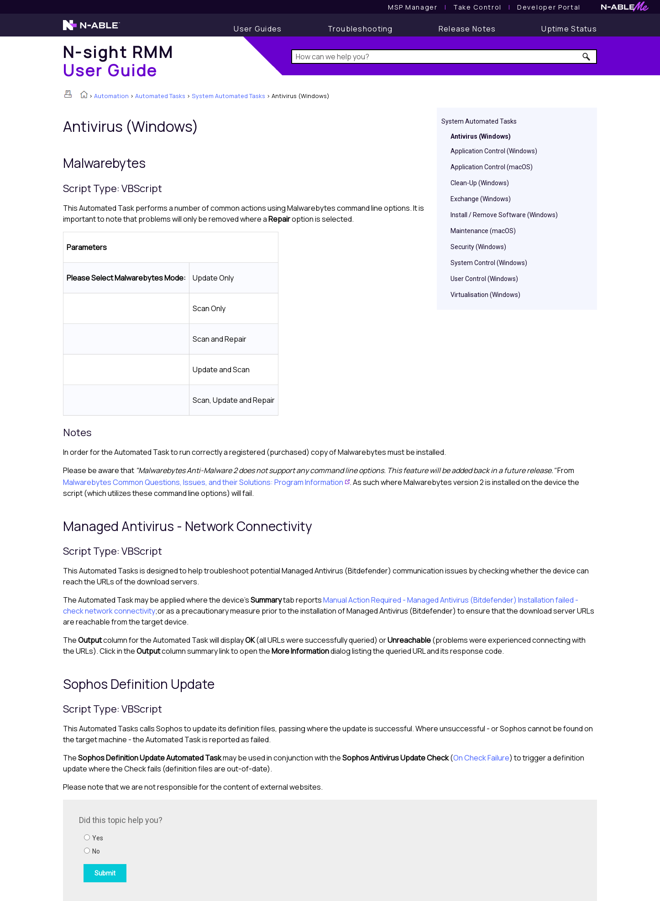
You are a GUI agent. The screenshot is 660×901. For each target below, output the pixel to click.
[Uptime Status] (569, 29)
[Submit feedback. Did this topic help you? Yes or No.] (202, 849)
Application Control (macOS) (491, 167)
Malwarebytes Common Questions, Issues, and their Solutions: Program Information (203, 482)
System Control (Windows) (488, 262)
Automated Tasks (160, 96)
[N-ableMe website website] (625, 9)
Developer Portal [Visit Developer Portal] (549, 7)
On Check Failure (481, 758)
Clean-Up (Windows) (479, 183)
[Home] (118, 61)
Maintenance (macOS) (483, 230)
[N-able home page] (91, 29)
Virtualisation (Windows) (485, 294)
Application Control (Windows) (493, 151)
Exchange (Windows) (480, 199)
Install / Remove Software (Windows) (504, 215)
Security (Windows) (478, 246)
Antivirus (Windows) (480, 136)
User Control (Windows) (484, 278)
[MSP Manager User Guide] (412, 7)
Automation (111, 96)
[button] (586, 56)
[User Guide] (258, 29)
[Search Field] (444, 56)
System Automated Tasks (228, 96)
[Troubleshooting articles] (360, 29)
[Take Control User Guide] (477, 7)
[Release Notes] (467, 29)
